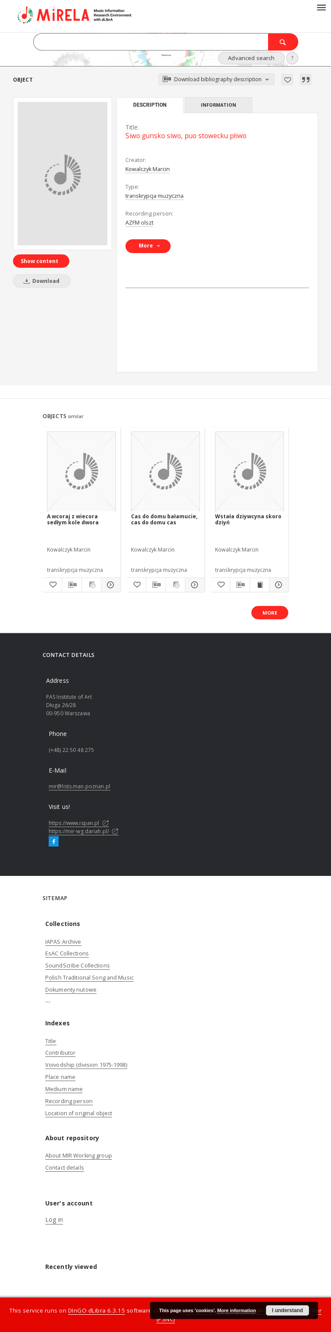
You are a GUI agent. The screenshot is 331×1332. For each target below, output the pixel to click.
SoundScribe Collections (77, 965)
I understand (287, 1310)
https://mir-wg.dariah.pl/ (84, 831)
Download (40, 281)
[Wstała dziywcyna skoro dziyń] (249, 472)
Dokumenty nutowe (71, 989)
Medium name (64, 1089)
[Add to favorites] (287, 79)
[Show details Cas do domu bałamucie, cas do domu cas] (193, 584)
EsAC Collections (67, 953)
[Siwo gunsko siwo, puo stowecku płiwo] (62, 173)
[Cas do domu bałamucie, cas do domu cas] (165, 472)
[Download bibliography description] (71, 584)
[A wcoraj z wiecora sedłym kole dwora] (81, 472)
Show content (39, 261)
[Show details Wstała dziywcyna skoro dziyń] (277, 584)
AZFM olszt (139, 222)
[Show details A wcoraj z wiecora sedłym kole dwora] (109, 584)
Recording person (69, 1101)
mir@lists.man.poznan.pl (79, 786)
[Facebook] (54, 842)
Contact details (64, 1167)
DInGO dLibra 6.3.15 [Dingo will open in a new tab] (96, 1310)
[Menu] (321, 7)
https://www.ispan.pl (79, 823)
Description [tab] (149, 105)
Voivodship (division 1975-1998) (86, 1065)
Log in (54, 1219)
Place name (60, 1077)
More (269, 612)
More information (236, 1310)
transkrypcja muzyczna (154, 196)
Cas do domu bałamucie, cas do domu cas (164, 519)
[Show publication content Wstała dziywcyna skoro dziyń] (259, 584)
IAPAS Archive (63, 941)
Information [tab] (218, 104)
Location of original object (78, 1113)
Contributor (60, 1052)
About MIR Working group (78, 1155)
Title (50, 1041)
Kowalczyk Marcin (147, 169)
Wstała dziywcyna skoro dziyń (248, 519)
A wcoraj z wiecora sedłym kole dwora (73, 519)
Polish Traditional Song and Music (89, 977)
